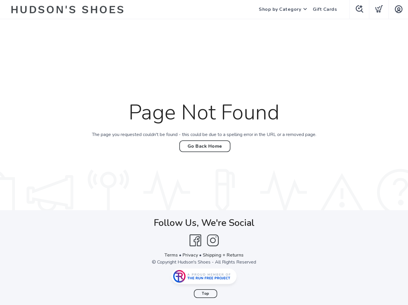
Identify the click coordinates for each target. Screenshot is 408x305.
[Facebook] (195, 240)
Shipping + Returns (223, 255)
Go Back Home (204, 146)
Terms (171, 255)
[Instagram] (213, 240)
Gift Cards (325, 9)
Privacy (190, 255)
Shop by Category (280, 9)
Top (205, 293)
